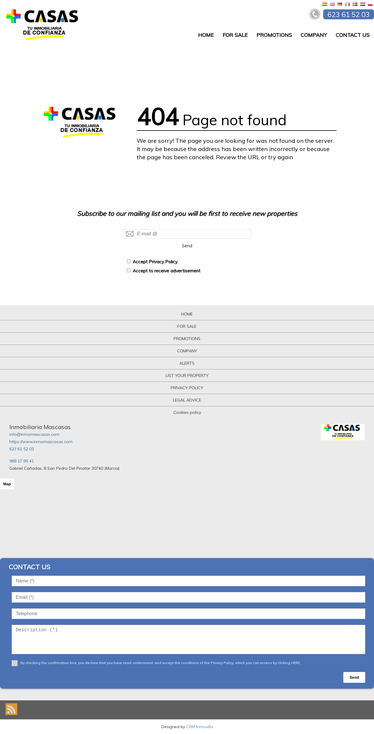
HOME (206, 35)
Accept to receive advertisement (166, 270)
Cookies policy (187, 412)
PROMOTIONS (274, 35)
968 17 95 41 (21, 461)
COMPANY (314, 35)
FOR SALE (235, 35)
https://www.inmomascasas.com (40, 441)
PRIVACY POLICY (187, 387)
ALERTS (187, 363)
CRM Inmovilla (199, 726)
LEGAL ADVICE (187, 400)
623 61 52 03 (21, 449)
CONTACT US (353, 35)
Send (187, 245)
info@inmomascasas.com (34, 434)
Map (7, 484)
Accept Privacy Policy (155, 261)
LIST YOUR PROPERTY (187, 375)
